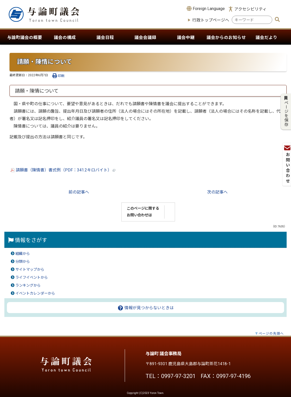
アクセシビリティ (250, 9)
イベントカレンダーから (35, 293)
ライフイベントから (31, 277)
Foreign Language (206, 8)
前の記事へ (79, 192)
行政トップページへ (210, 20)
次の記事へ (217, 192)
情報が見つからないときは (145, 307)
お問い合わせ (286, 71)
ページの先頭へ (271, 333)
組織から (22, 253)
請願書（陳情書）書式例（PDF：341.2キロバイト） (63, 170)
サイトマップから (29, 269)
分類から (22, 261)
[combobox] (252, 20)
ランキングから (28, 285)
